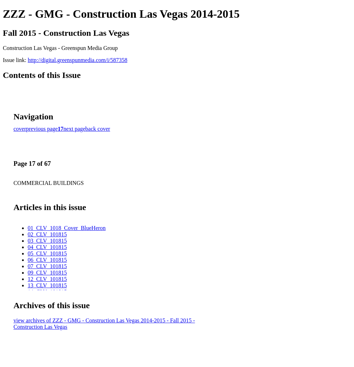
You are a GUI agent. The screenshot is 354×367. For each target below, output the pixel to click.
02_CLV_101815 (47, 234)
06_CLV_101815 (47, 260)
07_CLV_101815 (47, 266)
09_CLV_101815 (47, 273)
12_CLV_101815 (47, 279)
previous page (42, 129)
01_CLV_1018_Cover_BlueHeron (67, 228)
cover (19, 129)
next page (74, 129)
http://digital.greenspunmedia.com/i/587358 (77, 60)
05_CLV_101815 (47, 253)
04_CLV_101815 (47, 247)
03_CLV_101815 (47, 241)
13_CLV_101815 (47, 285)
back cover (97, 129)
